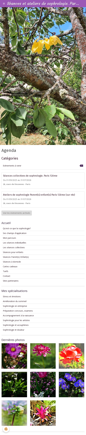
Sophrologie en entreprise (15, 306)
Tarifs (5, 271)
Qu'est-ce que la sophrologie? (17, 228)
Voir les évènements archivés (16, 213)
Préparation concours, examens (18, 310)
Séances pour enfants (13, 252)
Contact (6, 276)
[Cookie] (6, 429)
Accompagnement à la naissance (18, 315)
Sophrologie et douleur (13, 329)
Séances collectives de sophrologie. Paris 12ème (30, 175)
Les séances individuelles (14, 242)
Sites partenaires (11, 280)
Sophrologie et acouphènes (16, 325)
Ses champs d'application (14, 233)
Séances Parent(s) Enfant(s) (16, 257)
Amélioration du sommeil (14, 301)
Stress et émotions (12, 296)
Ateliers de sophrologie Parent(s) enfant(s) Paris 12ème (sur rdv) (39, 194)
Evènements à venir (43, 165)
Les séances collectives (14, 247)
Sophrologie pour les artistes (16, 320)
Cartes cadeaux (10, 266)
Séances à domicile (12, 261)
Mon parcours (9, 238)
